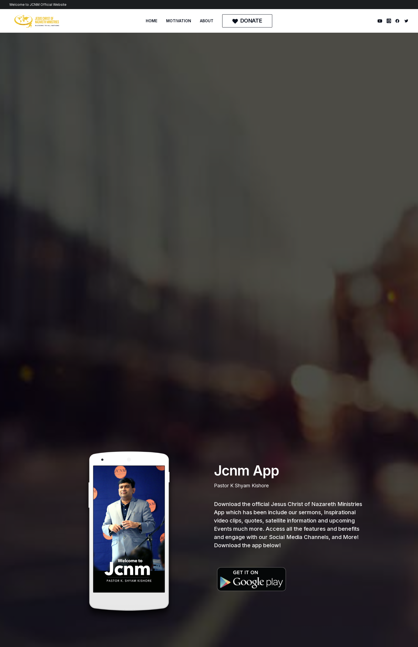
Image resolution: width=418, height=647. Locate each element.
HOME (151, 20)
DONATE (148, 604)
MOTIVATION (178, 20)
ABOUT (206, 20)
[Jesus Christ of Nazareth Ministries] (36, 21)
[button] (380, 21)
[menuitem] (151, 21)
